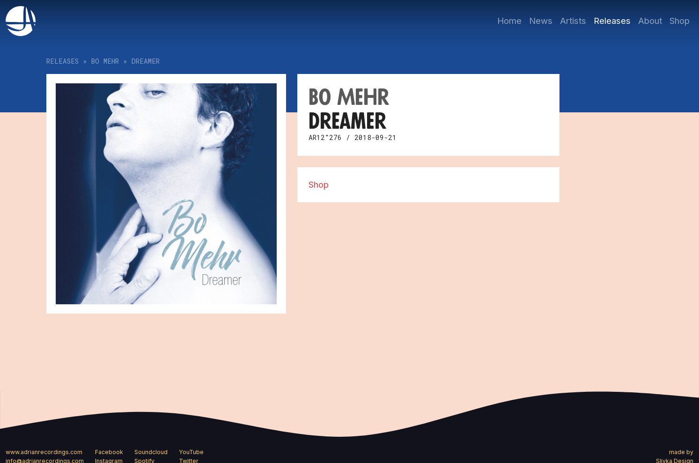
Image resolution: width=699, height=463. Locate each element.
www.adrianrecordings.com (44, 452)
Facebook (109, 452)
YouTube (191, 452)
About (650, 20)
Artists (573, 20)
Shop (680, 20)
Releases (612, 20)
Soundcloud (151, 452)
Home (509, 20)
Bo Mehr (105, 61)
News (540, 20)
